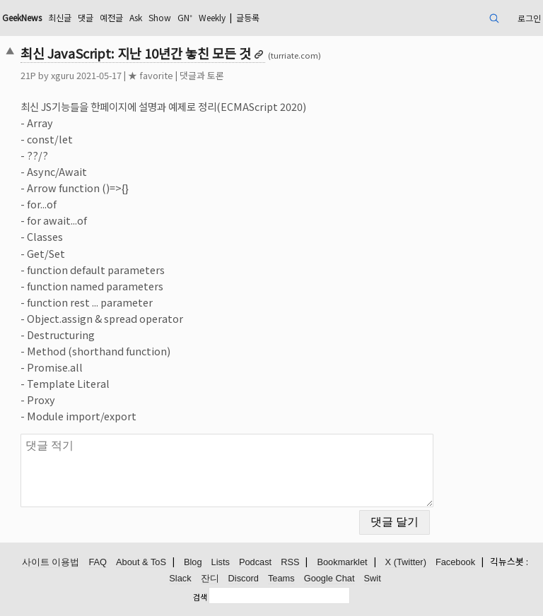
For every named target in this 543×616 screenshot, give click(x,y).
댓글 (85, 17)
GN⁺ (184, 17)
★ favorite (150, 75)
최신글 (59, 17)
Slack (180, 578)
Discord (243, 578)
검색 (200, 597)
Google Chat (329, 578)
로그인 (529, 18)
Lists (220, 562)
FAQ (97, 562)
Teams (281, 578)
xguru (62, 75)
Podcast (255, 562)
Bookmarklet (342, 562)
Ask (135, 17)
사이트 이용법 (51, 562)
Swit (372, 578)
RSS (290, 562)
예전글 (111, 17)
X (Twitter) (405, 562)
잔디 (210, 578)
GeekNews (22, 17)
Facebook (455, 562)
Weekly (212, 17)
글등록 (247, 17)
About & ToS (141, 562)
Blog (193, 562)
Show (159, 17)
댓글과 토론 (202, 75)
